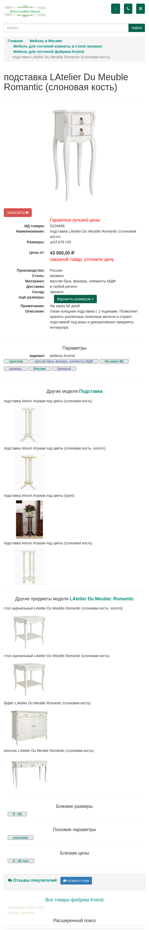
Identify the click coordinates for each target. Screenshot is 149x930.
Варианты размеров (75, 299)
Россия (39, 369)
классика (20, 838)
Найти (137, 28)
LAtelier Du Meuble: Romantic (102, 598)
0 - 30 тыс (21, 861)
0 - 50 (17, 814)
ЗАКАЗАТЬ (17, 213)
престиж (16, 361)
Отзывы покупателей (32, 880)
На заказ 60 (114, 361)
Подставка (91, 391)
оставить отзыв (76, 880)
